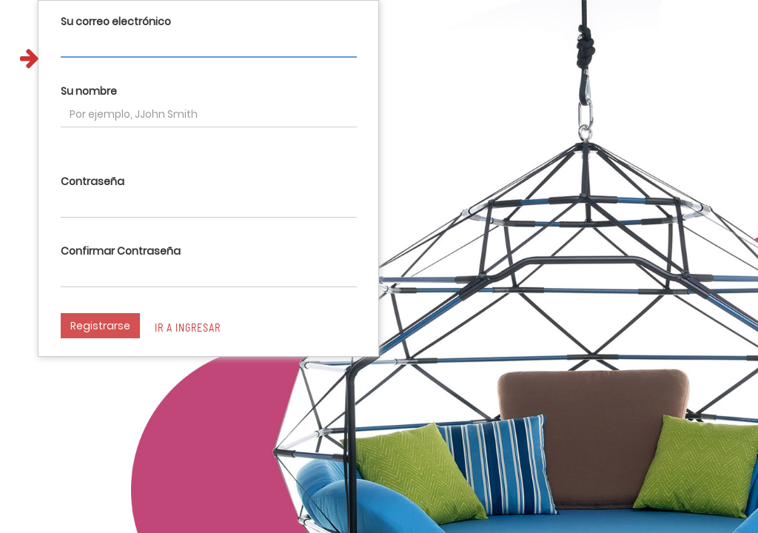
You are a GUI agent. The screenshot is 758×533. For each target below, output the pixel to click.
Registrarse (100, 325)
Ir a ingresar (188, 327)
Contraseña (92, 181)
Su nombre (89, 91)
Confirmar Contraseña (121, 251)
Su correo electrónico (116, 21)
